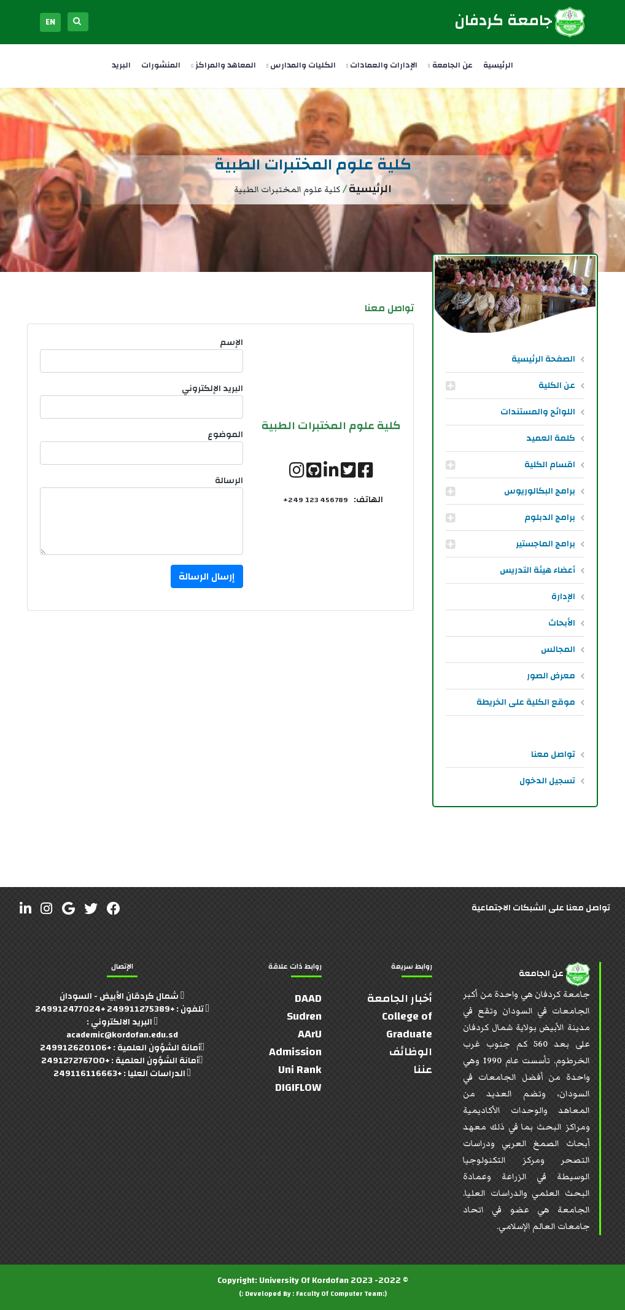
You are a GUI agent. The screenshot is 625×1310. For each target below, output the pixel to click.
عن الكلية (556, 385)
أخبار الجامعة (399, 998)
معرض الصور (551, 676)
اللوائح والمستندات (537, 412)
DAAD (308, 998)
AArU (310, 1034)
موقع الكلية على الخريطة (525, 702)
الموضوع (225, 434)
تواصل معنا (553, 754)
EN (50, 22)
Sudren (304, 1016)
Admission (295, 1052)
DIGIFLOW (298, 1087)
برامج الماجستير (545, 544)
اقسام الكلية (549, 465)
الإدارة (563, 597)
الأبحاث (561, 623)
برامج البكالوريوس (539, 491)
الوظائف (410, 1052)
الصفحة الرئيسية (543, 359)
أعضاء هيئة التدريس (537, 570)
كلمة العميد (550, 438)
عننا (422, 1070)
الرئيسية (498, 65)
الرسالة (229, 481)
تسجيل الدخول (547, 781)
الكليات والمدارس (301, 65)
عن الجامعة (450, 65)
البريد (121, 65)
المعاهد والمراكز (223, 65)
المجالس (558, 649)
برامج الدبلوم (549, 517)
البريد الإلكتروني (212, 388)
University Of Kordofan (304, 1281)
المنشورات (161, 65)
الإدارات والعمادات (381, 65)
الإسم (231, 342)
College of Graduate (407, 1025)
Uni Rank (300, 1070)
